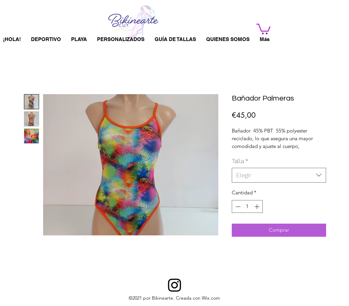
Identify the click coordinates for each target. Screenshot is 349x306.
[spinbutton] (247, 206)
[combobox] (279, 175)
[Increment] (257, 206)
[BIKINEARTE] (174, 285)
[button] (263, 28)
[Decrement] (237, 206)
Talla (240, 160)
